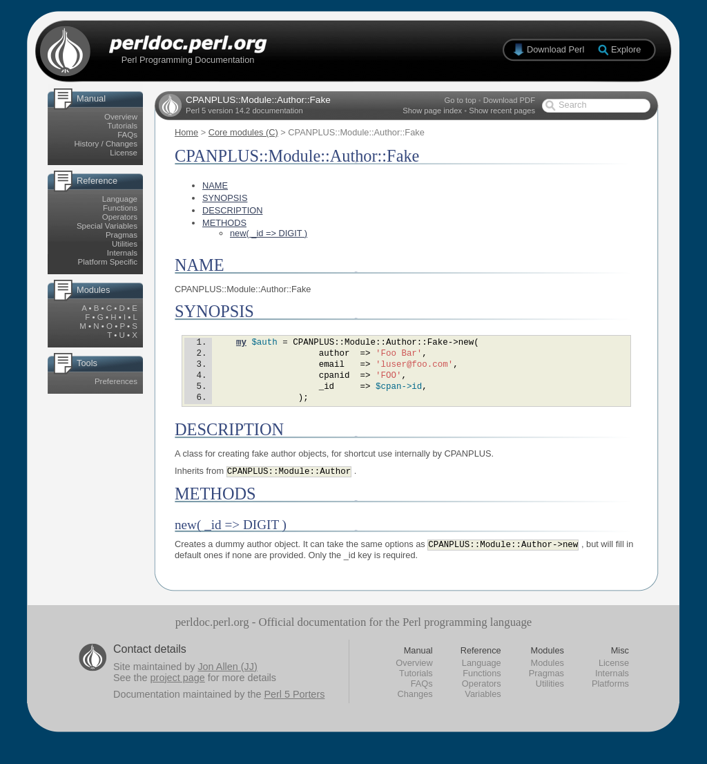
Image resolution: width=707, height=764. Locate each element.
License (123, 153)
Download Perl (555, 49)
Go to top (460, 100)
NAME (215, 185)
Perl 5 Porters (294, 708)
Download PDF (509, 100)
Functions (120, 208)
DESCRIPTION (232, 210)
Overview (120, 117)
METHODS (224, 223)
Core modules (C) (243, 132)
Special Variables (107, 226)
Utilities (124, 244)
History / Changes (105, 144)
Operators (119, 217)
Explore (626, 49)
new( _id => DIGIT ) (268, 233)
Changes (414, 708)
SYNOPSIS (224, 198)
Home (186, 132)
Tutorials (122, 126)
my (241, 344)
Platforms (610, 697)
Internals (122, 253)
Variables (483, 708)
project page (178, 691)
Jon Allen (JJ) (227, 680)
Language (119, 199)
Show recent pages (502, 110)
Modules (547, 676)
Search (573, 104)
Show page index (432, 110)
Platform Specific (107, 262)
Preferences (116, 381)
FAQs (127, 135)
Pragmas (121, 235)
